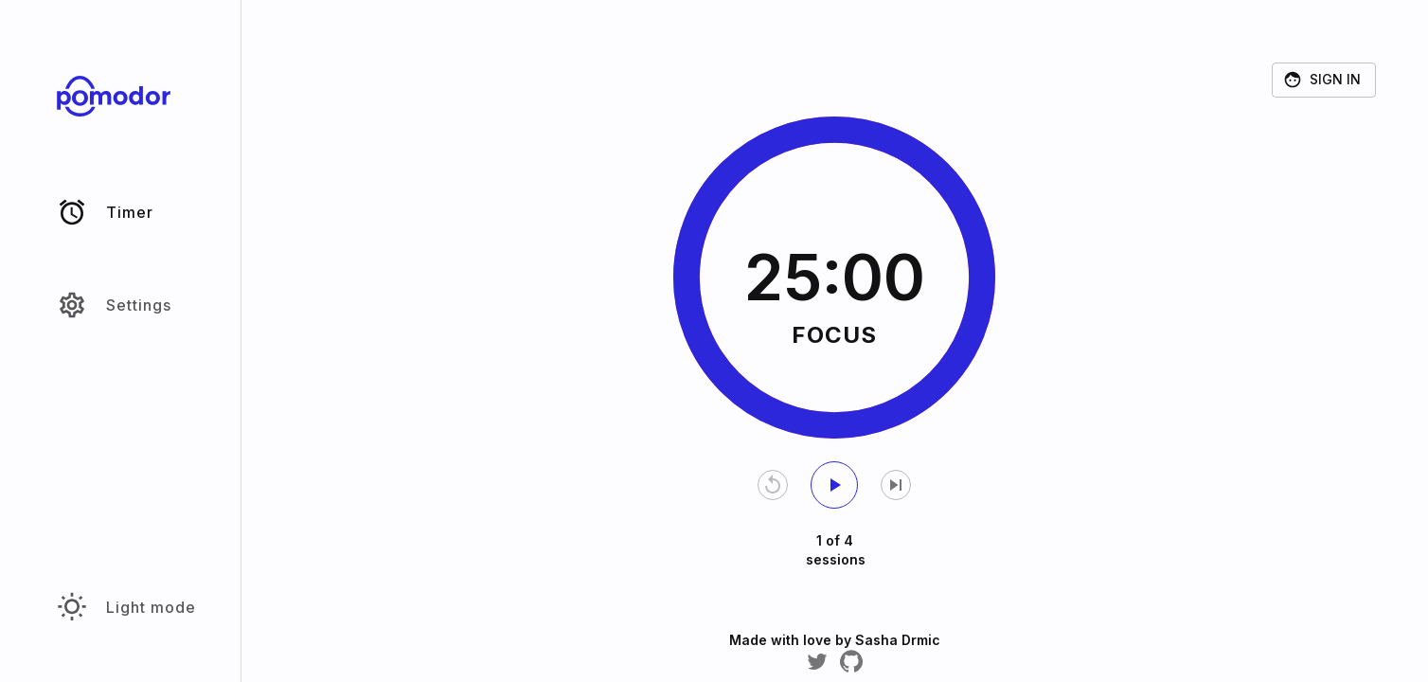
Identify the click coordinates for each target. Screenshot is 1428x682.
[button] (120, 212)
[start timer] (834, 485)
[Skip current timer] (896, 485)
